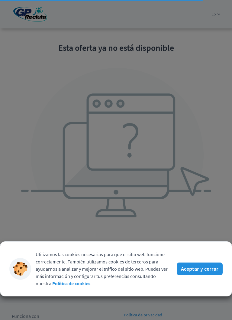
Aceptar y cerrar (199, 253)
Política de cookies (71, 268)
